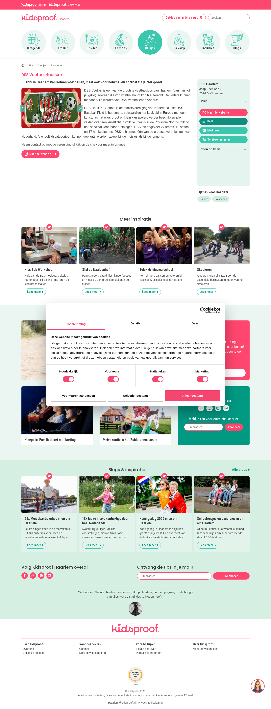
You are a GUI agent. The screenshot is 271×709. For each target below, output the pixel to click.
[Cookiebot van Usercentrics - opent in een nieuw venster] (203, 310)
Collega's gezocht (33, 652)
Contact (84, 648)
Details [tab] (135, 323)
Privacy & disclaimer (150, 702)
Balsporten (221, 199)
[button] (22, 108)
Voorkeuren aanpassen (78, 395)
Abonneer (233, 427)
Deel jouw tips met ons (93, 652)
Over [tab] (195, 323)
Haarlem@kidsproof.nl (122, 702)
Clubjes (204, 199)
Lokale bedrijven (146, 648)
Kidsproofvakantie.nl (205, 648)
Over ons (28, 648)
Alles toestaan (192, 395)
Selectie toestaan (135, 395)
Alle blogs (241, 469)
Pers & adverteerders (149, 652)
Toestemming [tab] (76, 323)
